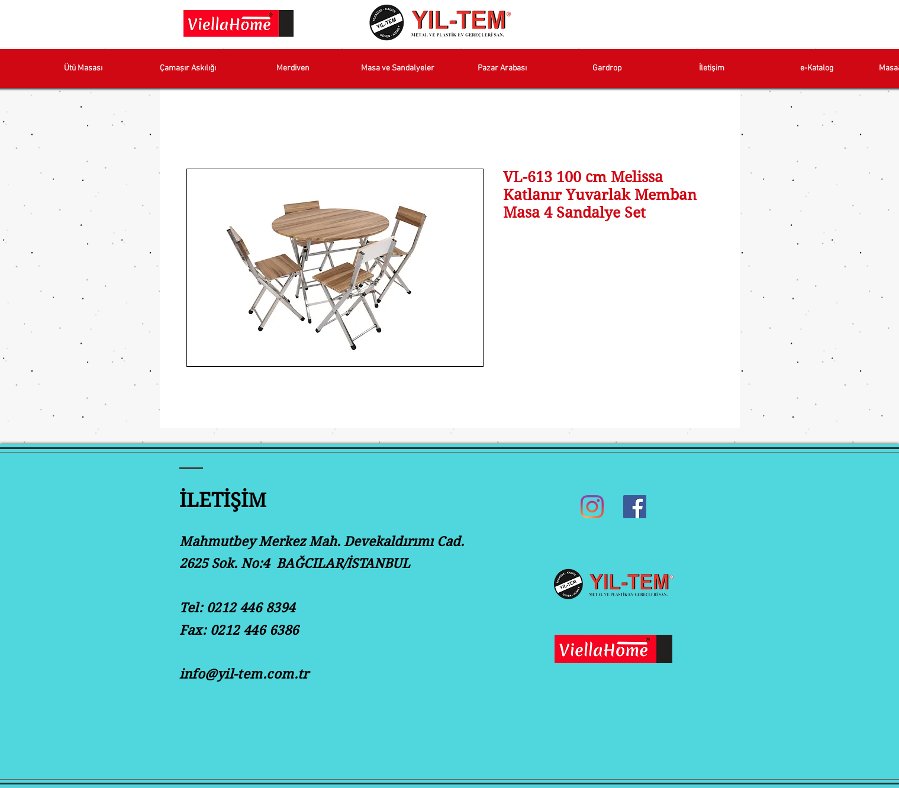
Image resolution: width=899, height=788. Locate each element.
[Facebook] (634, 506)
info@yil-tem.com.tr (244, 674)
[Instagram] (592, 506)
